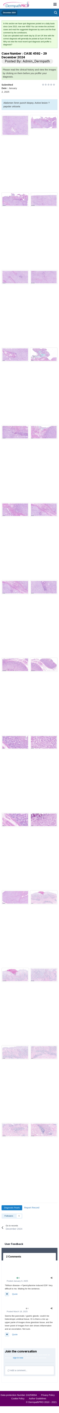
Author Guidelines (37, 1398)
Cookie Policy (18, 1398)
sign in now (18, 1358)
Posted (17, 1281)
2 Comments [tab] (13, 1256)
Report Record (31, 1207)
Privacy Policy (48, 1395)
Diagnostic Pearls (12, 1208)
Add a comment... (17, 1370)
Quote (15, 1294)
